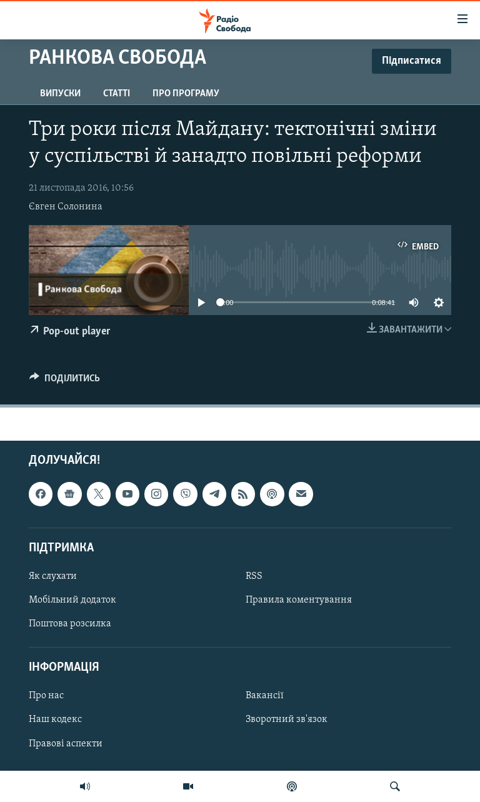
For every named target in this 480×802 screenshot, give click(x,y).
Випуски (60, 94)
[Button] (64, 381)
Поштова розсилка (70, 624)
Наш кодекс (55, 719)
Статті (116, 94)
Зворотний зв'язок (287, 719)
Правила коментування (299, 600)
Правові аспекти (65, 744)
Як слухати (53, 576)
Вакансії (265, 696)
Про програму (185, 94)
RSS (254, 576)
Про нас (46, 696)
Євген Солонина (65, 207)
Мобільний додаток (72, 600)
